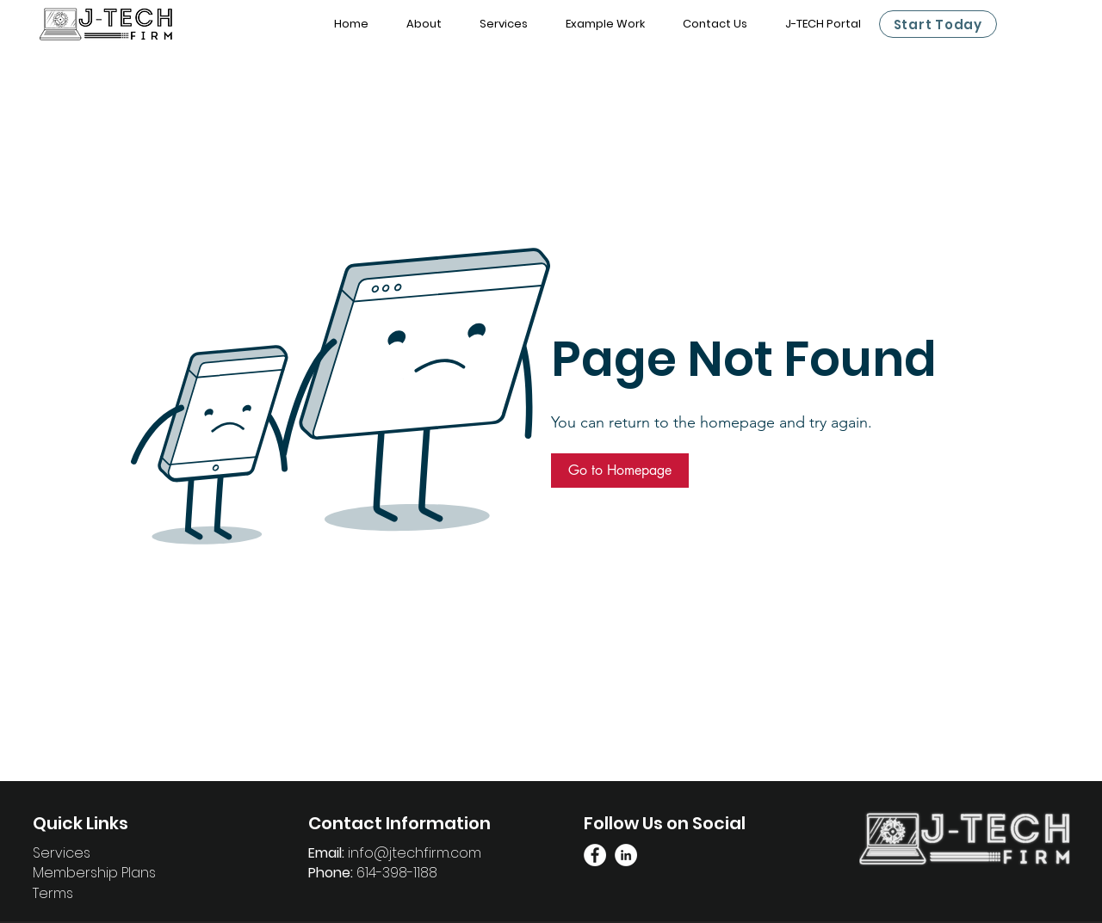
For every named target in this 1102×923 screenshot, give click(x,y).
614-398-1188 (396, 873)
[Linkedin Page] (626, 855)
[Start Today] (938, 24)
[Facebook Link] (595, 855)
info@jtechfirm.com (414, 853)
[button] (620, 470)
